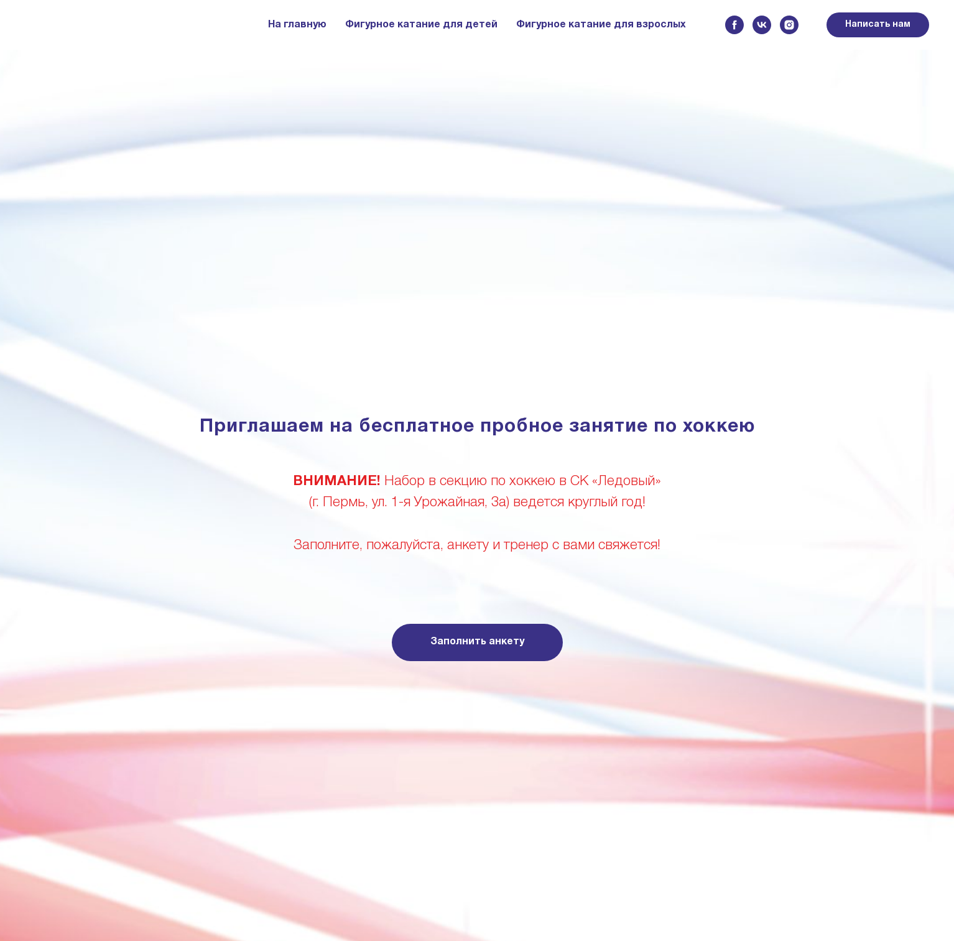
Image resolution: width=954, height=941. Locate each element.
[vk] (762, 25)
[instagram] (789, 25)
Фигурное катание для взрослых (601, 25)
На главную (297, 25)
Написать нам (877, 25)
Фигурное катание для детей (421, 25)
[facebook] (734, 25)
